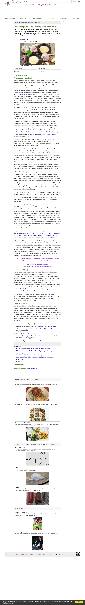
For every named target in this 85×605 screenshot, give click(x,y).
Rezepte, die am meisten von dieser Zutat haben (37, 261)
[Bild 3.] (40, 59)
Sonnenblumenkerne (54, 233)
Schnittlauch (25, 126)
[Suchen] (47, 1)
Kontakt (31, 554)
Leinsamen (42, 233)
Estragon (53, 128)
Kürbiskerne (18, 235)
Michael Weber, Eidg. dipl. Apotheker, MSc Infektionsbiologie (33, 348)
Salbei (26, 130)
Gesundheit (57, 344)
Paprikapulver (50, 235)
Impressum (8, 554)
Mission (18, 554)
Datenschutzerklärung (40, 554)
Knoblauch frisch (34, 164)
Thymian (23, 128)
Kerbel (43, 130)
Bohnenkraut (47, 128)
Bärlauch (16, 126)
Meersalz (39, 235)
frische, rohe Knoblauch (24, 92)
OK (79, 601)
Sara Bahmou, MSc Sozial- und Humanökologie (29, 355)
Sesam (34, 233)
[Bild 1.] (34, 59)
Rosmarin (40, 128)
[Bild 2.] (37, 59)
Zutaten (16, 22)
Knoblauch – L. (41, 341)
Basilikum (16, 130)
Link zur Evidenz (40, 324)
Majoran (29, 128)
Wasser (53, 238)
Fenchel (22, 130)
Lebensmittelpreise (48, 296)
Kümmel (37, 238)
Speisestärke (25, 233)
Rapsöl (27, 235)
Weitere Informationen (8, 603)
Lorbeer (30, 130)
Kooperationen (25, 554)
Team (13, 554)
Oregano (34, 128)
